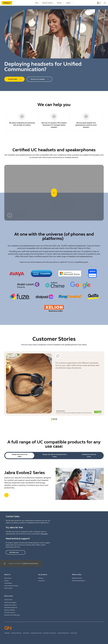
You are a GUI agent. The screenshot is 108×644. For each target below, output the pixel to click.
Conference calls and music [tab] (89, 455)
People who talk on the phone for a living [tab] (54, 455)
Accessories (41, 580)
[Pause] (10, 215)
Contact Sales (8, 599)
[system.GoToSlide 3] (56, 419)
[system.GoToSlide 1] (53, 419)
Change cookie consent (36, 633)
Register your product (10, 605)
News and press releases (11, 585)
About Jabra (7, 578)
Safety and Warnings (16, 633)
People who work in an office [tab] (19, 455)
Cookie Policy (26, 633)
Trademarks (7, 633)
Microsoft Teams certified (30, 256)
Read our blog (8, 588)
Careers (6, 580)
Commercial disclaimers (63, 633)
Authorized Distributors (78, 580)
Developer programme (10, 607)
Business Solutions (15, 563)
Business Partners (77, 578)
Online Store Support (10, 602)
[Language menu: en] (99, 3)
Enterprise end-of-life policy (12, 615)
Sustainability (8, 583)
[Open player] (54, 192)
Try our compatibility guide (78, 262)
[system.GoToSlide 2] (54, 419)
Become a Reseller (9, 610)
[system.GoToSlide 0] (51, 419)
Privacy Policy (73, 633)
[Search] (105, 3)
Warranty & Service (9, 612)
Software (40, 578)
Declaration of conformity (49, 633)
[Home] (5, 563)
